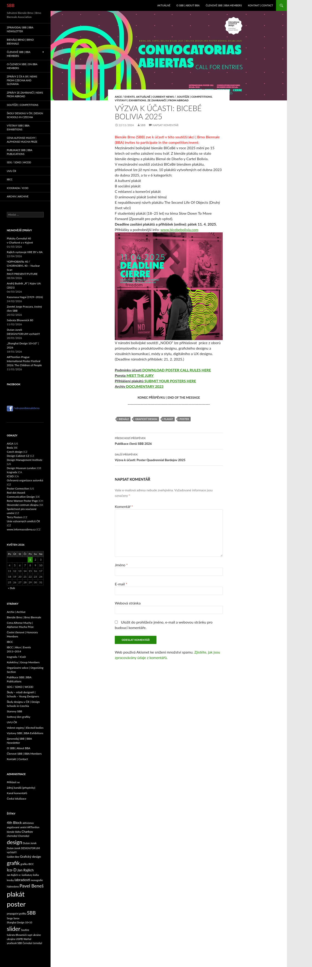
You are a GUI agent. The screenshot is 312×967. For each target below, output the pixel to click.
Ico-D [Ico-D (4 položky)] (11, 870)
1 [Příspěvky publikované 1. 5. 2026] (30, 559)
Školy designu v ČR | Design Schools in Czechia (25, 115)
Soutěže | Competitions (194, 96)
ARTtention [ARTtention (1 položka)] (33, 827)
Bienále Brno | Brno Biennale (20, 41)
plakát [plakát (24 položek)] (16, 894)
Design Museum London (21, 468)
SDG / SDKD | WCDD (19, 162)
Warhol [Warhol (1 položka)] (27, 938)
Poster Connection (18, 488)
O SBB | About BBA (188, 5)
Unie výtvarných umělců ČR (23, 521)
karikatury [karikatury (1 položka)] (27, 874)
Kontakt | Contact (260, 5)
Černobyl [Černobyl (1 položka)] (27, 943)
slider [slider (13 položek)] (13, 928)
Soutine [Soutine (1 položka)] (25, 929)
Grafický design (146, 419)
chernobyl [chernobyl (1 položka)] (12, 835)
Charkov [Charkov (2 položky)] (27, 831)
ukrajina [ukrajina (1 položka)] (11, 938)
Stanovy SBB (14, 711)
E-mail (121, 584)
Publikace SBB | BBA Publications (19, 152)
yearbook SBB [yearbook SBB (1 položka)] (14, 943)
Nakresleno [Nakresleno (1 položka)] (13, 886)
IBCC (10, 179)
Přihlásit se (13, 782)
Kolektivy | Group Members (23, 662)
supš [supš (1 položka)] (29, 934)
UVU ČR (11, 170)
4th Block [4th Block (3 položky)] (14, 822)
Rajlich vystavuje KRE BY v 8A (25, 252)
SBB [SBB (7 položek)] (31, 912)
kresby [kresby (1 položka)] (10, 880)
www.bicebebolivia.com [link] (179, 229)
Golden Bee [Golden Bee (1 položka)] (13, 856)
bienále (124, 419)
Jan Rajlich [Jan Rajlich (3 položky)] (25, 870)
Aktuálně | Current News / (156, 96)
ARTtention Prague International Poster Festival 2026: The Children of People (24, 361)
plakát (168, 419)
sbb (143, 125)
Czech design (15, 451)
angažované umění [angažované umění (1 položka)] (17, 827)
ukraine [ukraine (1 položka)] (37, 934)
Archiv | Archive (17, 196)
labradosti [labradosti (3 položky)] (22, 880)
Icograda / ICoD (17, 187)
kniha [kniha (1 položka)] (36, 874)
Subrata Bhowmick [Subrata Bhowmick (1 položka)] (17, 934)
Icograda (12, 472)
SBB (11, 5)
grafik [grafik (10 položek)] (13, 863)
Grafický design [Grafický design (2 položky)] (30, 856)
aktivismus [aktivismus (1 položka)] (28, 822)
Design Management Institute (24, 460)
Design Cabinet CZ (18, 455)
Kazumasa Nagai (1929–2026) (25, 297)
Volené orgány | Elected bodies (25, 727)
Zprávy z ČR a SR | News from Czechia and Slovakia (22, 80)
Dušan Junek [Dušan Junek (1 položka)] (30, 843)
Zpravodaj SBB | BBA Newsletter (20, 29)
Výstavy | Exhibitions (130, 100)
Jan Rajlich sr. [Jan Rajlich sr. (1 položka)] (14, 874)
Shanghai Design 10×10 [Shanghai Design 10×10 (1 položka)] (19, 922)
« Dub (11, 588)
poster (184, 419)
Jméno (121, 565)
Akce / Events (125, 96)
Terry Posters (15, 517)
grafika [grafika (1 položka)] (24, 864)
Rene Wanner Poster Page (22, 500)
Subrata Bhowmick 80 (20, 320)
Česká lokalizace (16, 798)
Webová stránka (128, 603)
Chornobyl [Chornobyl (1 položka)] (23, 835)
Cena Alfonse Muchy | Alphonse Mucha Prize (22, 139)
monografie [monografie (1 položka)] (37, 880)
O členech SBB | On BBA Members (22, 66)
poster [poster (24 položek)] (16, 904)
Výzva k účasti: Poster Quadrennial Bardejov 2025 (169, 457)
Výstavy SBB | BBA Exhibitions (18, 127)
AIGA (10, 443)
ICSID (10, 476)
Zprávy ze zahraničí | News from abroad (25, 94)
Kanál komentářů (17, 793)
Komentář (124, 506)
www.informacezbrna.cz (21, 529)
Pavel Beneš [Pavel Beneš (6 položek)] (32, 885)
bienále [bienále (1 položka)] (11, 831)
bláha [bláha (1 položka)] (18, 831)
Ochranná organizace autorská (25, 480)
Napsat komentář (166, 125)
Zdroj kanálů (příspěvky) (21, 787)
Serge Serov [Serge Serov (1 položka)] (13, 918)
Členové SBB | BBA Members (224, 5)
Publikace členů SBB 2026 (169, 440)
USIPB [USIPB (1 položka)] (19, 938)
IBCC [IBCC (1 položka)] (31, 864)
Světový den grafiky (18, 716)
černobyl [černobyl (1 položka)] (37, 943)
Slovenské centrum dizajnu (22, 505)
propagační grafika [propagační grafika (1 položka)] (16, 913)
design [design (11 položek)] (14, 842)
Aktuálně (163, 5)
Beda (10, 447)
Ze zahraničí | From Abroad (168, 100)
